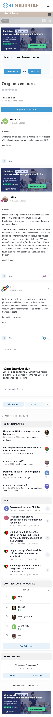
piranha (21, 606)
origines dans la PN (13, 461)
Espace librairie (26, 453)
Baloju (12, 525)
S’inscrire (35, 71)
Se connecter (12, 71)
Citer (11, 161)
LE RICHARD (23, 626)
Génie (20, 100)
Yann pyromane (25, 616)
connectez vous (35, 374)
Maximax (10, 97)
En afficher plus (26, 646)
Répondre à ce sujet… (16, 389)
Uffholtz (14, 197)
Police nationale (26, 464)
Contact (30, 685)
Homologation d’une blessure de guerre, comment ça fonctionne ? (25, 568)
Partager (13, 404)
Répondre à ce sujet (26, 109)
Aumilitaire (11, 13)
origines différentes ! (15, 485)
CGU (38, 685)
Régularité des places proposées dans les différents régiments (26, 519)
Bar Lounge (25, 477)
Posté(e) (17, 123)
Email (13, 675)
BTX (12, 287)
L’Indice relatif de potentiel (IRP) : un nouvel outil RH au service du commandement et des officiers (26, 536)
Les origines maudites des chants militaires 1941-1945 (22, 449)
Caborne (14, 510)
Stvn (20, 635)
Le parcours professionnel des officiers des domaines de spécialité (26, 553)
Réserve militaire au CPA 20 (25, 507)
